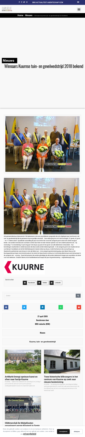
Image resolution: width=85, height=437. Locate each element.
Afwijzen (77, 431)
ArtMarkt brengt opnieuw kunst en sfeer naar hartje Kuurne (21, 378)
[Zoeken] (78, 296)
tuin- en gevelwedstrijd (46, 342)
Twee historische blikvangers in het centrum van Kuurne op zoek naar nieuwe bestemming (61, 379)
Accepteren (63, 431)
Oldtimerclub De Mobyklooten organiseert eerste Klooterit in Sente (22, 424)
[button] (78, 2)
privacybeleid (29, 434)
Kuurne (32, 342)
